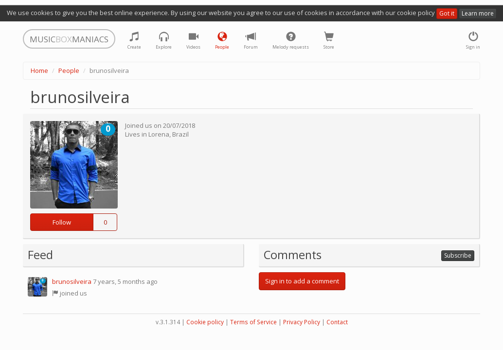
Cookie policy (205, 322)
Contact (337, 322)
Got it (446, 13)
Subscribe (457, 255)
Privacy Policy (301, 322)
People (68, 70)
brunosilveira (71, 281)
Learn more (478, 13)
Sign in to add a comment (302, 281)
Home (39, 70)
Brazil (180, 134)
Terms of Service (253, 322)
